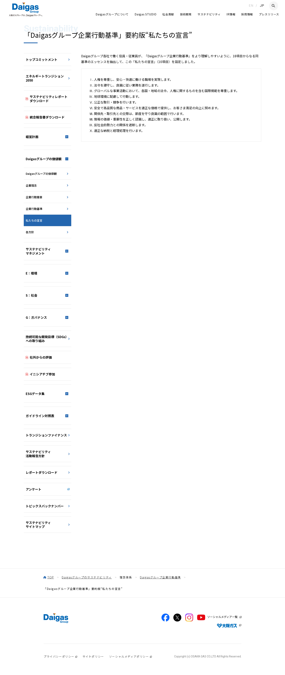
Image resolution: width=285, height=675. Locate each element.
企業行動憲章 (34, 197)
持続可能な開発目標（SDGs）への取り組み (47, 338)
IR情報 (230, 14)
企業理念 (31, 185)
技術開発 (186, 14)
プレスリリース (269, 14)
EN (251, 6)
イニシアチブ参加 (42, 374)
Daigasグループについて (112, 14)
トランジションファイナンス (46, 435)
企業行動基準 (34, 209)
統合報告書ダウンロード (47, 117)
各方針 (30, 232)
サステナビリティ (209, 14)
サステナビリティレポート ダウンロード (48, 98)
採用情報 (247, 14)
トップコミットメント (41, 59)
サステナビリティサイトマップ (38, 524)
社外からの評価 (41, 357)
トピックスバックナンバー (45, 506)
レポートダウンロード (41, 472)
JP (262, 6)
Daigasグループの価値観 (41, 174)
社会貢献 (168, 14)
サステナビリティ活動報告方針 (38, 453)
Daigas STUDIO (145, 14)
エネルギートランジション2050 (45, 78)
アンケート (33, 489)
